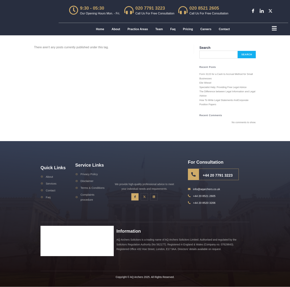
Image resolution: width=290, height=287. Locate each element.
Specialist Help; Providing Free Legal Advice (223, 87)
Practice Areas (137, 29)
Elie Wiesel (205, 83)
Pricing (188, 29)
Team (159, 29)
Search (204, 48)
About (116, 29)
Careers (205, 29)
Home (100, 29)
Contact (224, 29)
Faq (173, 29)
